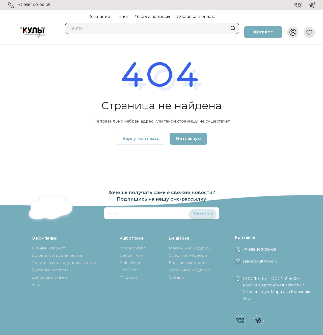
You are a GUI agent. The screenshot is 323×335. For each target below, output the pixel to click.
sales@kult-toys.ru (260, 261)
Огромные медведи (189, 270)
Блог (36, 284)
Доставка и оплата (50, 270)
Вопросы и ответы (50, 277)
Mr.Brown (129, 277)
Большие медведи (188, 262)
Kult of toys (131, 238)
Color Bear (130, 262)
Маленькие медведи (190, 248)
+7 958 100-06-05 (34, 5)
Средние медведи (188, 255)
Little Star (129, 270)
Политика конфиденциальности (64, 262)
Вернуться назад (141, 138)
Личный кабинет (48, 248)
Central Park (131, 255)
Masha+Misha (133, 248)
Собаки (176, 277)
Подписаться (203, 213)
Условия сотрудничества (57, 255)
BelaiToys (179, 238)
